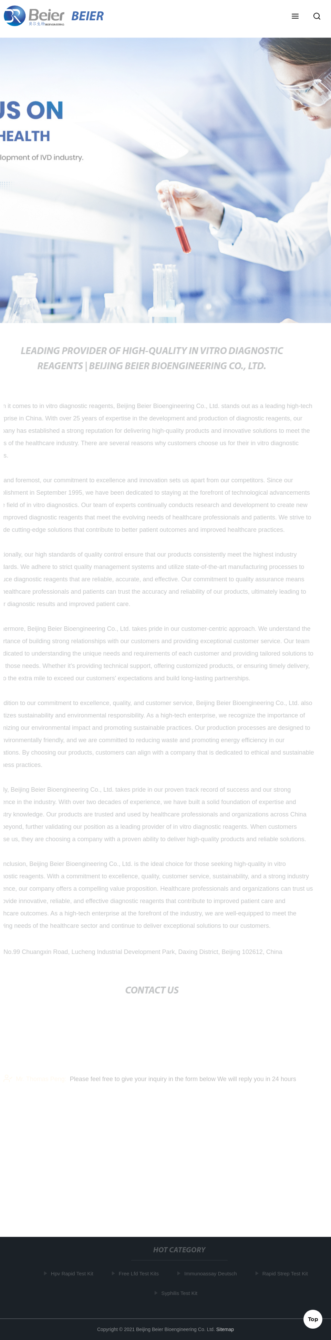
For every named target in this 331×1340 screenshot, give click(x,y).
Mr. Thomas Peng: (34, 1080)
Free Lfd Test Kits (139, 1273)
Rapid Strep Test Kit (285, 1273)
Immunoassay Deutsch (211, 1273)
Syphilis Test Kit (180, 1293)
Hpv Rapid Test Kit (72, 1273)
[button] (295, 17)
